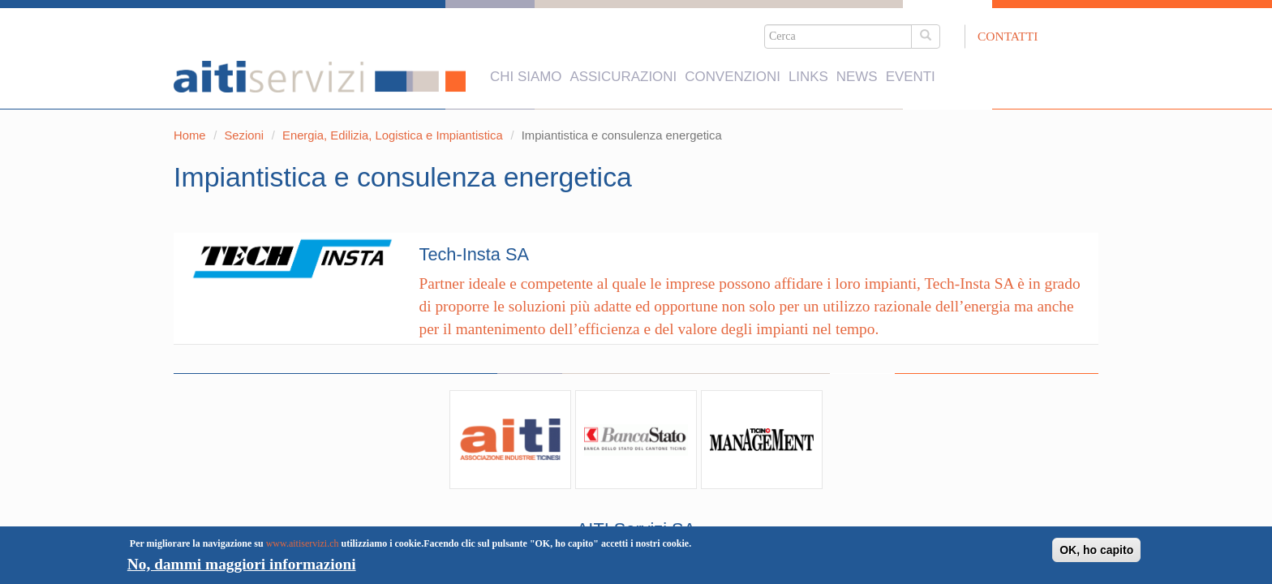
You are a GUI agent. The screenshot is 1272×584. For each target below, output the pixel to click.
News (857, 68)
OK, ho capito (1096, 549)
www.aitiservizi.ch (302, 543)
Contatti (1008, 36)
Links (808, 68)
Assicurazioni (623, 68)
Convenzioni (732, 68)
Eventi (910, 68)
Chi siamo (525, 68)
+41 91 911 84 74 (675, 471)
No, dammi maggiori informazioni (241, 564)
